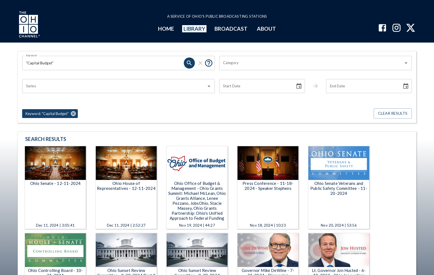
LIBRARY (194, 28)
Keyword (31, 55)
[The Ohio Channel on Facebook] (382, 28)
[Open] (406, 63)
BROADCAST (231, 28)
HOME (166, 28)
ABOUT (266, 28)
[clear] (200, 63)
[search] (189, 63)
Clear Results (393, 113)
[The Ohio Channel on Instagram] (396, 28)
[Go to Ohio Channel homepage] (29, 25)
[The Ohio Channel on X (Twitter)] (410, 28)
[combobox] (311, 63)
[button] (50, 113)
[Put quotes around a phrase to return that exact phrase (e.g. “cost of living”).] (208, 63)
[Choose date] (298, 86)
